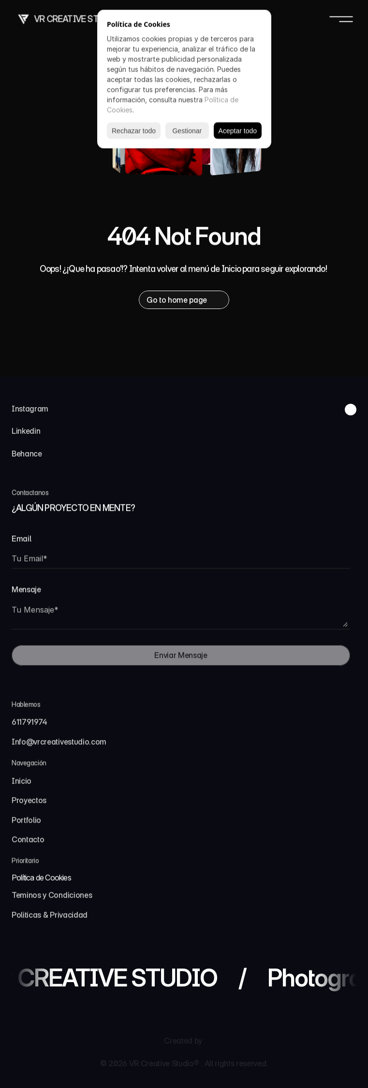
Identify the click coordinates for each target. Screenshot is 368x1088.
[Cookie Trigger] (41, 881)
